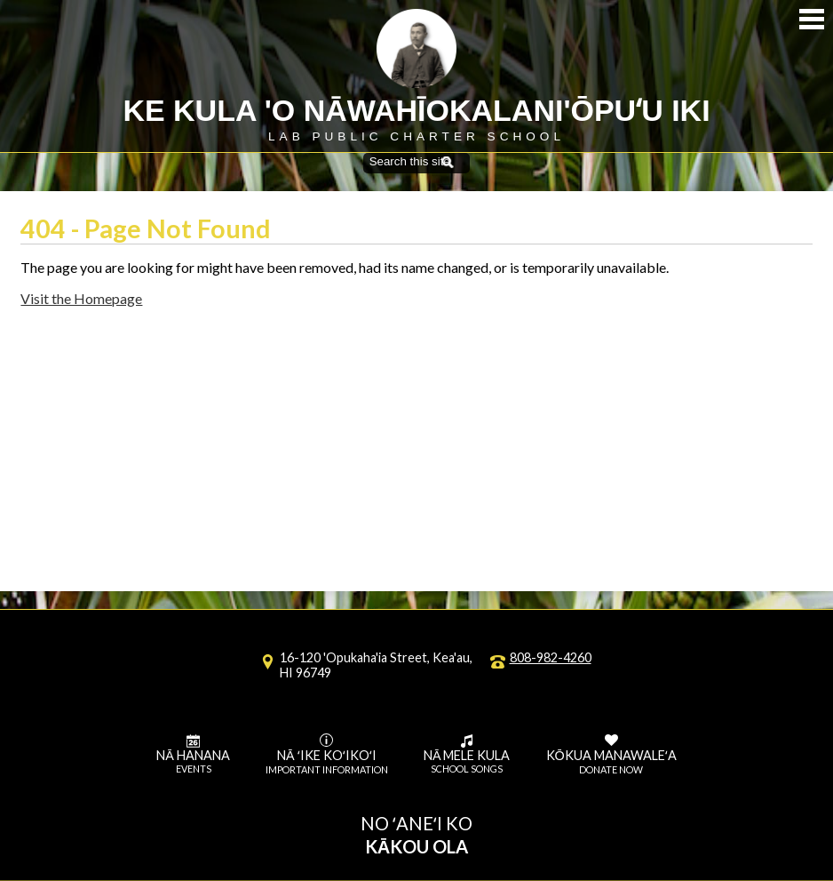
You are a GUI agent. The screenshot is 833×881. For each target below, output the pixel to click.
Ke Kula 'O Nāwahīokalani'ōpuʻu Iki (416, 110)
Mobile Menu (811, 19)
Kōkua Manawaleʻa (611, 754)
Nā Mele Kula (467, 754)
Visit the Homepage (81, 298)
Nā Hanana (193, 754)
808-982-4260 (550, 657)
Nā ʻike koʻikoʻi (327, 754)
